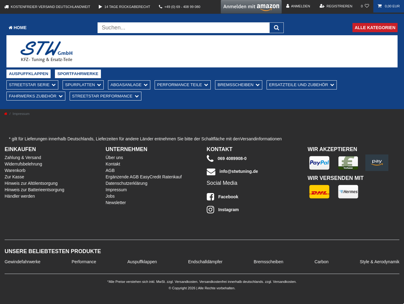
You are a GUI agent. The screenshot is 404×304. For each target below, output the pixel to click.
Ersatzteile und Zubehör (298, 84)
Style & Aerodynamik (379, 261)
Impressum (116, 189)
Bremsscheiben (235, 84)
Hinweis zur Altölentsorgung (31, 183)
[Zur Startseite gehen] (5, 114)
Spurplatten (80, 84)
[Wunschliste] (365, 6)
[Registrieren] (336, 6)
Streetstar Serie (29, 84)
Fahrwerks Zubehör (32, 96)
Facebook (222, 196)
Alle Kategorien (375, 27)
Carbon (321, 261)
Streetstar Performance (102, 96)
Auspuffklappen (28, 73)
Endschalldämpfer (205, 261)
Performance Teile (179, 84)
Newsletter (116, 202)
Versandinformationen (261, 138)
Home (18, 27)
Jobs (110, 196)
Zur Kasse (14, 176)
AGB (110, 170)
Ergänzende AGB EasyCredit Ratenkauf (144, 176)
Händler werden (20, 196)
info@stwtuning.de (232, 171)
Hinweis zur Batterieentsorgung (34, 189)
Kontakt (113, 164)
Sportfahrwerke (77, 73)
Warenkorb (15, 170)
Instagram (223, 209)
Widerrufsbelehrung (23, 164)
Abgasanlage (125, 84)
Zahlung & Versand (23, 157)
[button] (251, 7)
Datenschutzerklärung (126, 183)
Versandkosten (185, 281)
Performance (83, 261)
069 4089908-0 (227, 158)
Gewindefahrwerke (22, 261)
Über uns (114, 157)
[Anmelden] (298, 6)
